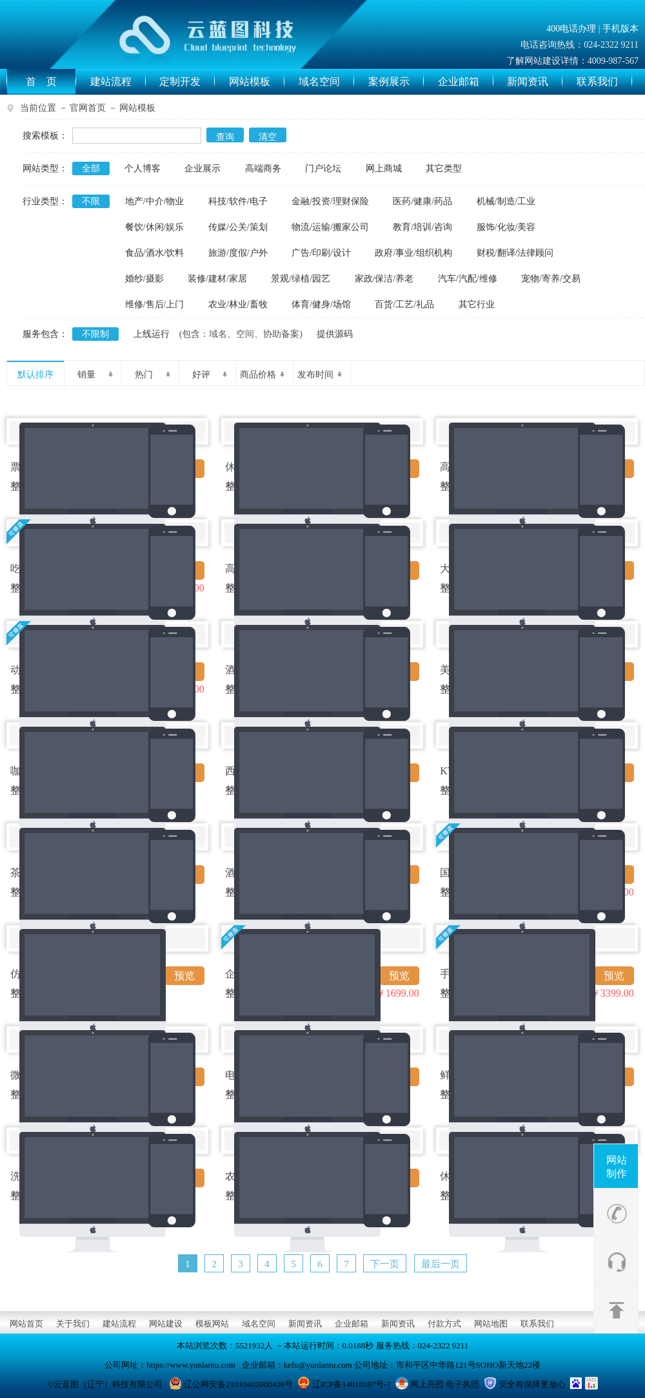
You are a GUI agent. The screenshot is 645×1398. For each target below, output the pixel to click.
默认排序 (35, 374)
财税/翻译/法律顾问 (515, 253)
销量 (95, 374)
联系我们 (604, 82)
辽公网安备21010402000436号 (238, 1384)
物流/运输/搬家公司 (330, 227)
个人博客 (142, 168)
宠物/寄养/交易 (550, 278)
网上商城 (384, 168)
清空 (268, 137)
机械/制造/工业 (506, 201)
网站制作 (616, 1166)
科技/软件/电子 (238, 201)
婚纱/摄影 (144, 278)
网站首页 (26, 1323)
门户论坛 (323, 168)
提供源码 (335, 334)
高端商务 (263, 168)
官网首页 (88, 108)
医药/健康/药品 (422, 201)
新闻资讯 (534, 82)
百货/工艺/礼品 (404, 304)
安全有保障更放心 (532, 1384)
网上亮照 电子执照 (444, 1384)
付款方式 (444, 1323)
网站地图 (491, 1323)
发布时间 (319, 374)
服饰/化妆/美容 (506, 227)
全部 (91, 168)
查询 (225, 137)
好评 (210, 374)
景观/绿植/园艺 (300, 278)
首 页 (51, 82)
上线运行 (152, 334)
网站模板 (256, 82)
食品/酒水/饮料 (154, 253)
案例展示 (396, 82)
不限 (91, 201)
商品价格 (262, 374)
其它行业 (477, 304)
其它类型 (444, 168)
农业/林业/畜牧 (238, 304)
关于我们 (73, 1323)
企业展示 (202, 168)
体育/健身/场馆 (321, 304)
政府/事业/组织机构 (413, 253)
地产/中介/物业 (154, 201)
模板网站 (212, 1323)
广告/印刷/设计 (321, 253)
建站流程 (118, 82)
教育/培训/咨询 (422, 227)
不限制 (95, 334)
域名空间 (326, 82)
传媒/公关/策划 (238, 227)
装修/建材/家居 (217, 278)
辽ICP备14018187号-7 (351, 1384)
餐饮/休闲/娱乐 (154, 227)
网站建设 (166, 1323)
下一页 (384, 1264)
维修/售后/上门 (154, 304)
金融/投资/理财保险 (330, 201)
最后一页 (440, 1264)
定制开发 (187, 82)
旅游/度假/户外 (238, 253)
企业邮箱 (465, 82)
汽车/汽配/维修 (467, 278)
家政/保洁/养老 (384, 278)
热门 (152, 374)
